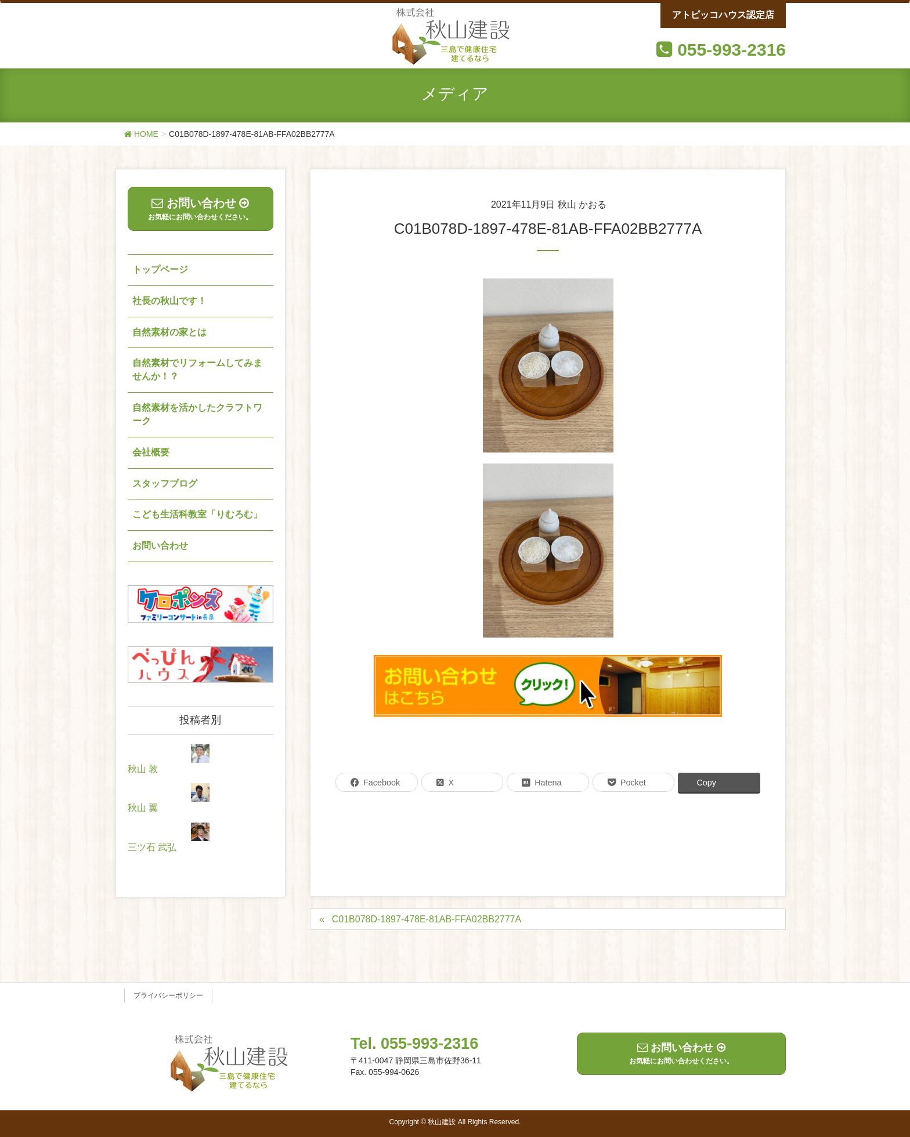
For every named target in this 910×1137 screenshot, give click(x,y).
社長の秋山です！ (169, 301)
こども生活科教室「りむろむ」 (197, 514)
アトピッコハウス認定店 (723, 15)
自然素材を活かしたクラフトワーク (197, 414)
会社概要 (150, 452)
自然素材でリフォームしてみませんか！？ (197, 369)
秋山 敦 (143, 769)
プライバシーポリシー (168, 995)
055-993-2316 (731, 49)
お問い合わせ (160, 546)
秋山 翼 (143, 808)
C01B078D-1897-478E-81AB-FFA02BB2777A (426, 919)
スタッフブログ (164, 483)
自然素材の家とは (169, 332)
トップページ (160, 269)
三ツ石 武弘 (152, 847)
